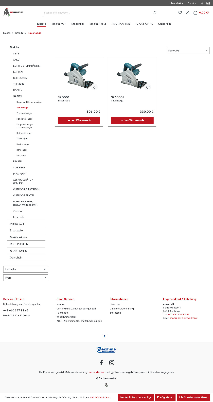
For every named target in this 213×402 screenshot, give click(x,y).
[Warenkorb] (201, 12)
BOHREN (18, 71)
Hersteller (25, 269)
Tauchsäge (22, 107)
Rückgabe (62, 312)
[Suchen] (155, 12)
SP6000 (63, 97)
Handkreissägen (25, 119)
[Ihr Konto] (188, 12)
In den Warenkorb (79, 120)
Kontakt (61, 304)
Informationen (119, 299)
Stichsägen (22, 138)
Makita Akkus (18, 237)
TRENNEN (18, 84)
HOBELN (17, 90)
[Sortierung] (188, 50)
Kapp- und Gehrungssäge (29, 102)
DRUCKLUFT (20, 173)
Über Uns (115, 304)
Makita (14, 47)
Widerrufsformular (66, 316)
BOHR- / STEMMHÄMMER (27, 65)
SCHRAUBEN (20, 78)
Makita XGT (17, 223)
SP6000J (117, 97)
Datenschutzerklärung (122, 308)
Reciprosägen (23, 144)
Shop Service (65, 299)
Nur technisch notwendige (136, 397)
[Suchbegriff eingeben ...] (97, 12)
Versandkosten (97, 372)
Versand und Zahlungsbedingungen (76, 308)
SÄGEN (17, 96)
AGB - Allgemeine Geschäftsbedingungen (79, 321)
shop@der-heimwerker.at (183, 318)
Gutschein (16, 257)
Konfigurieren (165, 397)
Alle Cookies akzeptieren (193, 397)
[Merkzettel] (180, 12)
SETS (16, 53)
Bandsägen (22, 150)
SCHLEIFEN (19, 167)
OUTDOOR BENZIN (23, 195)
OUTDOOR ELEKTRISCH (26, 189)
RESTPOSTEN (19, 244)
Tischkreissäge (24, 113)
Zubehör (18, 211)
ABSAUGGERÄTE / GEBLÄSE (23, 181)
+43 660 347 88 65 (15, 310)
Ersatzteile (18, 217)
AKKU (16, 59)
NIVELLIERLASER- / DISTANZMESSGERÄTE (25, 203)
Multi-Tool (21, 155)
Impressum (115, 312)
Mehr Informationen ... (100, 397)
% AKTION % (18, 250)
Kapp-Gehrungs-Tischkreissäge (25, 126)
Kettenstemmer (24, 133)
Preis (25, 277)
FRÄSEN (17, 161)
